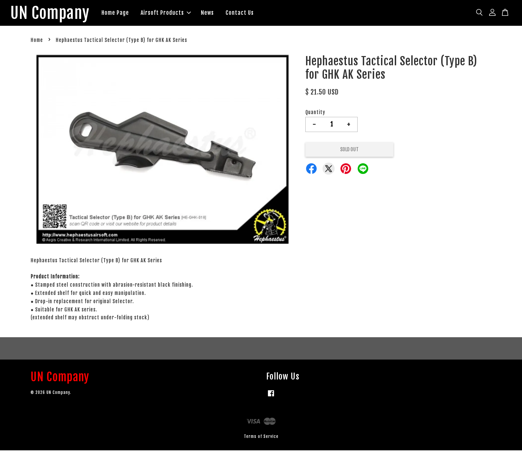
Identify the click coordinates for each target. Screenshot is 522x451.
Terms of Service (261, 437)
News (210, 13)
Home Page (118, 13)
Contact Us (243, 13)
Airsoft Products (169, 13)
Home (37, 41)
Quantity (315, 113)
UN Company (51, 13)
